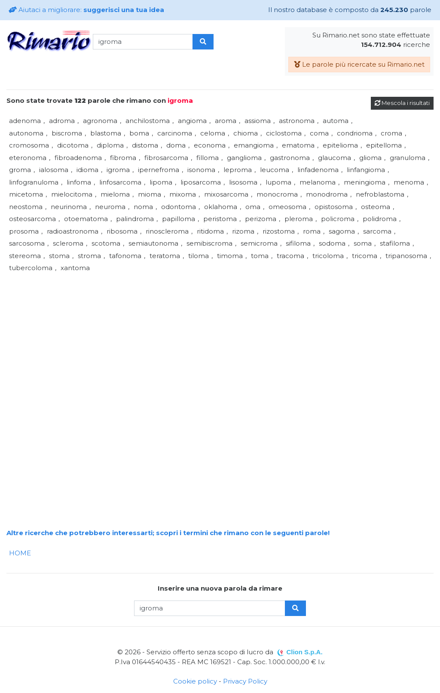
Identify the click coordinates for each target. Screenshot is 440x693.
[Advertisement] (220, 334)
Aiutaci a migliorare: (86, 10)
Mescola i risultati (402, 102)
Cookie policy (195, 681)
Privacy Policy (245, 681)
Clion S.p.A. (304, 652)
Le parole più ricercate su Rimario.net (359, 64)
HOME (20, 553)
